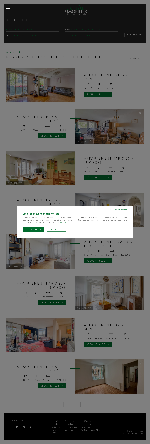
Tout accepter (33, 229)
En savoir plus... (61, 222)
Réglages (56, 229)
